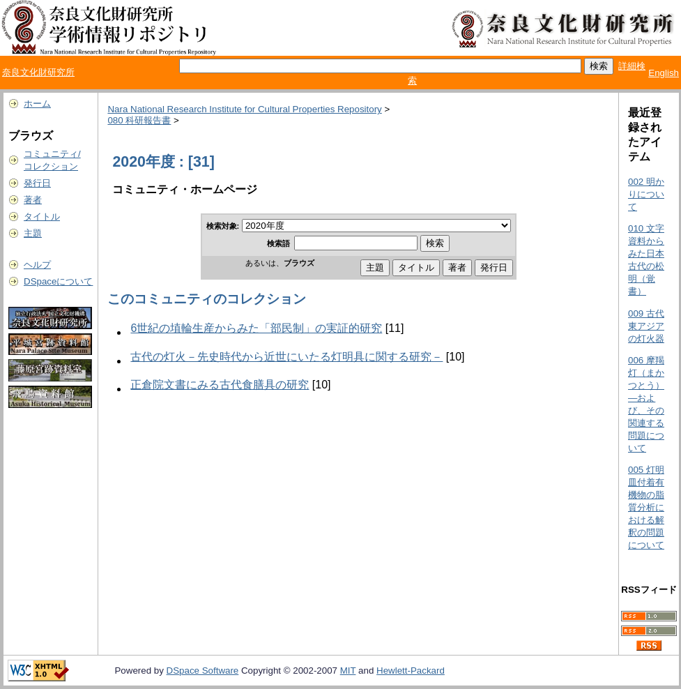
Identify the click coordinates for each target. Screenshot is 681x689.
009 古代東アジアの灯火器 (646, 326)
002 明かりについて (646, 194)
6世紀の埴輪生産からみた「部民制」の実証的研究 (256, 328)
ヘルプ (37, 264)
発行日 (37, 183)
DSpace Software (203, 670)
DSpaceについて (58, 281)
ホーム (37, 103)
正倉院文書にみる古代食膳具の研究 (219, 385)
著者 (33, 200)
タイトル (42, 216)
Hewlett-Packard (410, 670)
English (663, 73)
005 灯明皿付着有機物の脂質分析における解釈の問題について (646, 507)
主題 (33, 233)
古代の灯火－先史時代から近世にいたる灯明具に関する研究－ (286, 357)
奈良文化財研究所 (38, 72)
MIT (348, 670)
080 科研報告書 (139, 120)
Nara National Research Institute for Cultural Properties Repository (244, 109)
